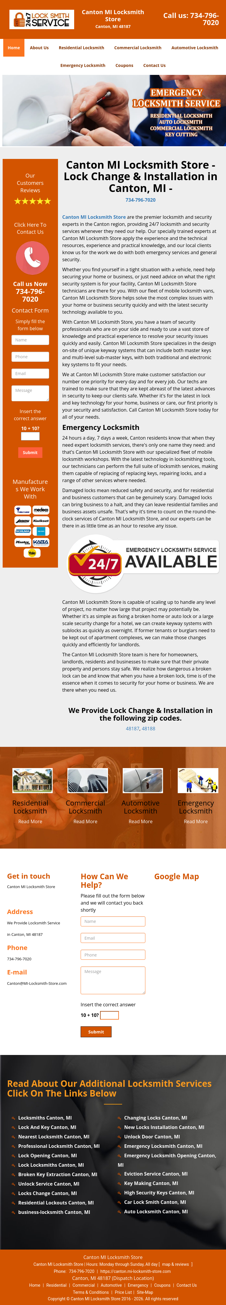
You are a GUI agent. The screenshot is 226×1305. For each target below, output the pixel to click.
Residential (56, 1285)
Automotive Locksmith (195, 47)
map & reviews (176, 1264)
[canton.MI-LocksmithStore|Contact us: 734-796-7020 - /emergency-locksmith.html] (198, 780)
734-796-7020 (204, 18)
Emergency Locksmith (82, 65)
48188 (148, 728)
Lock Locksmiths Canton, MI (51, 1165)
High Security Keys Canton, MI (159, 1192)
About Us (39, 47)
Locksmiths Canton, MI (45, 1118)
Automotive (111, 1285)
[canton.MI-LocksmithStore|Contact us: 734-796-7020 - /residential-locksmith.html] (32, 780)
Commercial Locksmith (137, 47)
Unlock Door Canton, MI (152, 1136)
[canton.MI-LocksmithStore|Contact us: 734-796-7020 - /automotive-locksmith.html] (142, 780)
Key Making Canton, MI (151, 1183)
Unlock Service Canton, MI (48, 1184)
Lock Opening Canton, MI (47, 1155)
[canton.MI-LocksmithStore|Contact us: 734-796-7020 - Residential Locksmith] (30, 807)
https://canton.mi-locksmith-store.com (135, 1271)
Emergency (138, 1285)
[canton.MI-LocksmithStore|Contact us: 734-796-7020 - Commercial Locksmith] (85, 807)
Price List (123, 1292)
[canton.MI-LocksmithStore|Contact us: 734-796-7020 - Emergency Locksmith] (196, 807)
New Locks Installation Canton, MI (164, 1127)
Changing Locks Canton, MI (155, 1118)
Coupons (124, 65)
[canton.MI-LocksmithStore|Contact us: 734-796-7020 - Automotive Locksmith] (140, 807)
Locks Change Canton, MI (47, 1193)
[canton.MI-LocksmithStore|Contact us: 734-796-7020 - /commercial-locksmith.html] (87, 780)
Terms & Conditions (91, 1292)
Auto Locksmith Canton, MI (156, 1211)
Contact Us (154, 65)
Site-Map (145, 1292)
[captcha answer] (30, 436)
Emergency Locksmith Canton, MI (163, 1146)
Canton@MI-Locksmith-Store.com (37, 983)
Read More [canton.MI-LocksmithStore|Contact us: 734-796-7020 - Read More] (30, 821)
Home (14, 47)
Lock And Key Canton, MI (47, 1127)
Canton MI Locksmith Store (94, 217)
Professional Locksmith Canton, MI (59, 1146)
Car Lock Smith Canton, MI (155, 1202)
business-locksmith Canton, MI (54, 1212)
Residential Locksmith (81, 47)
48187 (132, 728)
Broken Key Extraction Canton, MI (57, 1174)
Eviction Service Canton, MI (156, 1174)
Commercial (84, 1285)
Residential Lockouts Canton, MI (56, 1202)
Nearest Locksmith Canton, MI (53, 1136)
